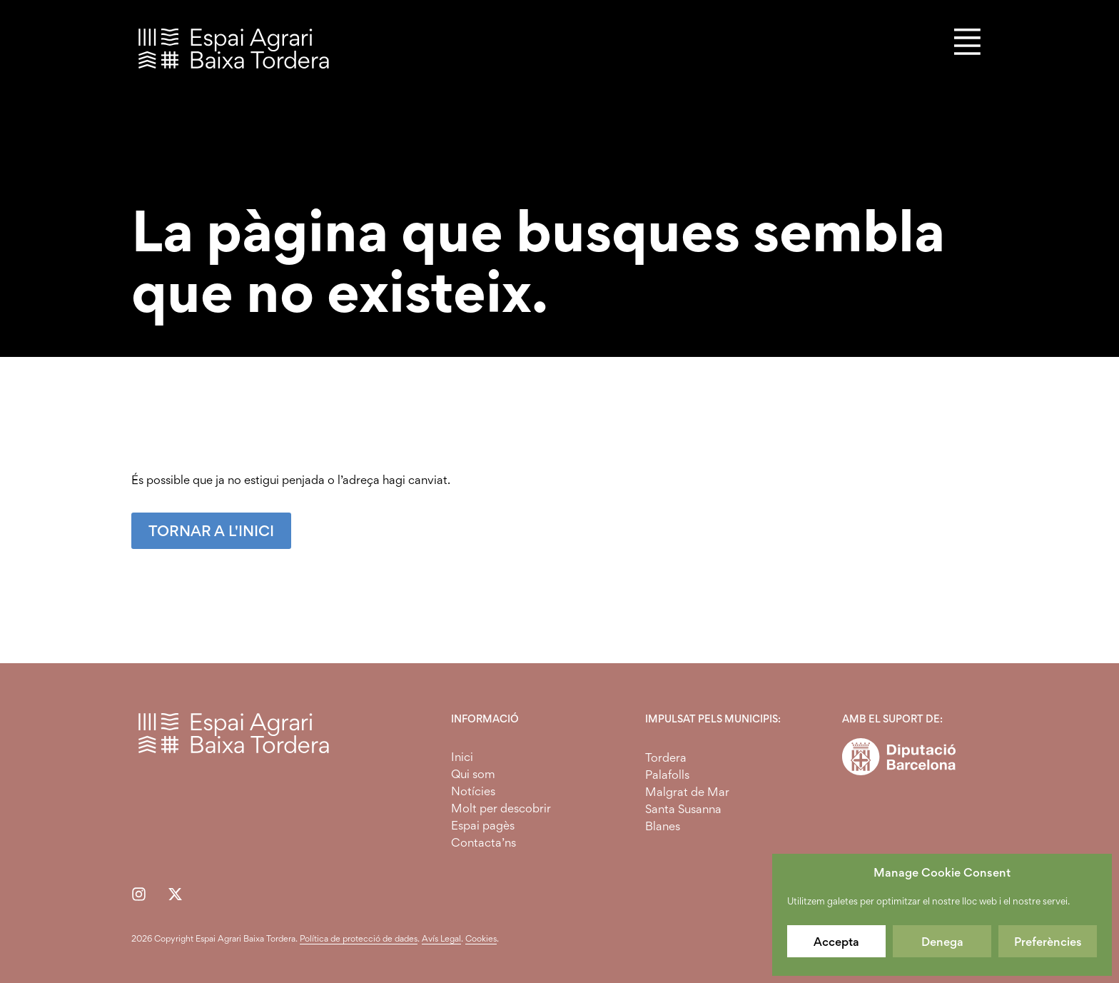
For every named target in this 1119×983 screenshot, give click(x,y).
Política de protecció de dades (358, 938)
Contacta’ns (483, 842)
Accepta (836, 941)
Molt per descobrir (501, 808)
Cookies (481, 938)
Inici (462, 757)
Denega (942, 941)
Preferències (1048, 941)
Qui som (473, 774)
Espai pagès (483, 825)
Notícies (473, 791)
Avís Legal (441, 938)
